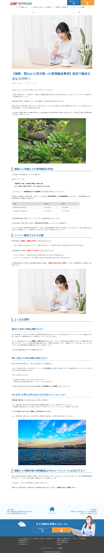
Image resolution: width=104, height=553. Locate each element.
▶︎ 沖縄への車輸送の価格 (62, 542)
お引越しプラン (49, 7)
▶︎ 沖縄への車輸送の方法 (62, 540)
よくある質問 (80, 7)
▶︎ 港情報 (59, 544)
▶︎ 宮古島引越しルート (24, 544)
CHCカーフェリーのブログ (20, 90)
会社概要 (60, 548)
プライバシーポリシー (47, 548)
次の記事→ (93, 509)
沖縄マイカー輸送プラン (62, 7)
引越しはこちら (87, 1)
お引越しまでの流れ (37, 7)
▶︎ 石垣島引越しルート (24, 542)
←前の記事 (10, 509)
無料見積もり (31, 483)
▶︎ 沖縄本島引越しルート (24, 540)
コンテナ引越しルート (24, 7)
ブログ (73, 7)
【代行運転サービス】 (50, 368)
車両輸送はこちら (74, 1)
